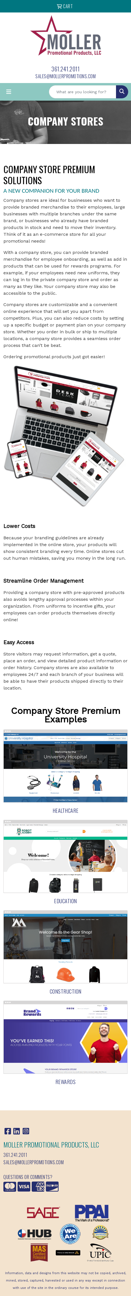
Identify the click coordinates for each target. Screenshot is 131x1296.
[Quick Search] (82, 91)
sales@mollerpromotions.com (65, 76)
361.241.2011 (65, 69)
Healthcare (66, 810)
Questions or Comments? (27, 1177)
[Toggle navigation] (9, 92)
